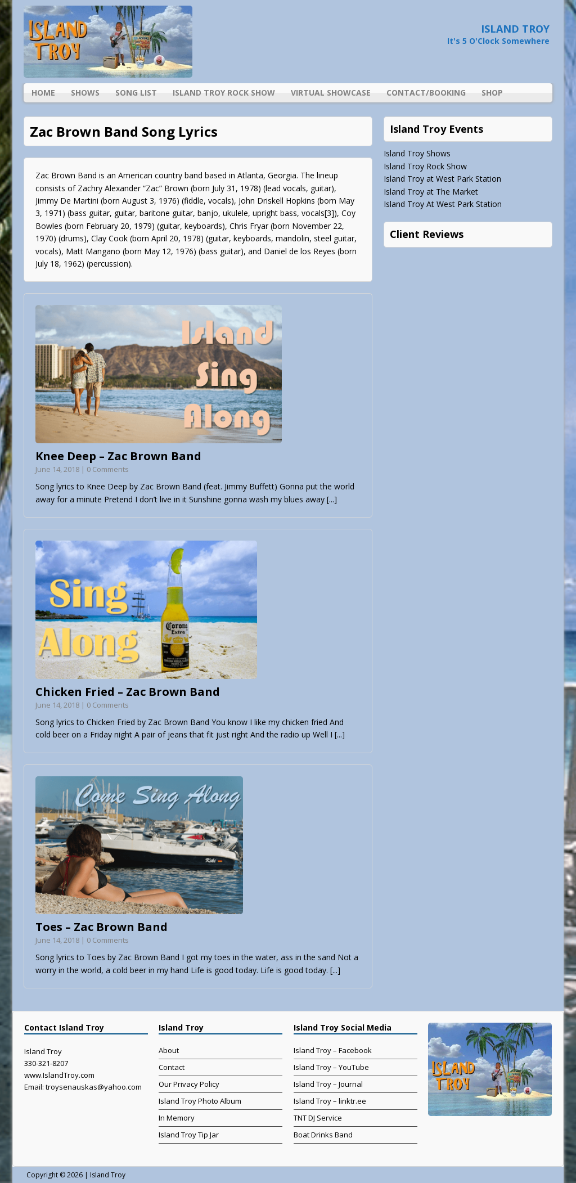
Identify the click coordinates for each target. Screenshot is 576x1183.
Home (43, 92)
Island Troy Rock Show (224, 92)
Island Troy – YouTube (331, 1067)
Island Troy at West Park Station (442, 178)
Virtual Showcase (331, 92)
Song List (136, 92)
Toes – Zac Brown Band (101, 926)
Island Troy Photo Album (200, 1101)
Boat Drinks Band (323, 1135)
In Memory (177, 1118)
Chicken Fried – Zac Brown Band (127, 691)
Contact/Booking (426, 92)
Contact (171, 1067)
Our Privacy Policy (189, 1084)
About (169, 1050)
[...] (332, 499)
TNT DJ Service (318, 1118)
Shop (492, 92)
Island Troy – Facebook (333, 1050)
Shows (85, 92)
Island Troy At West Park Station (443, 204)
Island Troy (107, 1175)
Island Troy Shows (417, 153)
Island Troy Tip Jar (189, 1135)
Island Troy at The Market (431, 191)
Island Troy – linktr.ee (330, 1101)
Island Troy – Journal (328, 1084)
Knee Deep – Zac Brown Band (118, 456)
